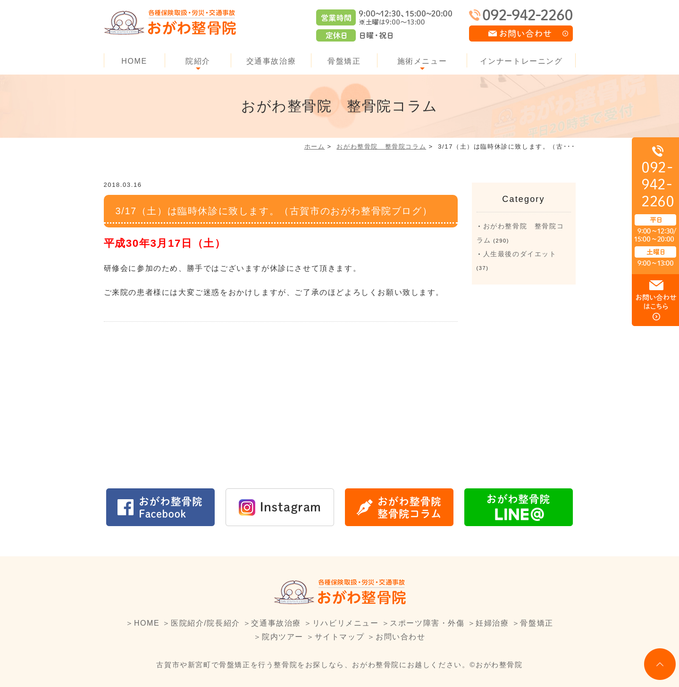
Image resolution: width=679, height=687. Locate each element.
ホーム (314, 146)
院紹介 (197, 61)
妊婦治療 (492, 623)
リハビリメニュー (345, 623)
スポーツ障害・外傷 (427, 623)
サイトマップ (340, 637)
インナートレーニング (521, 61)
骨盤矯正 (343, 61)
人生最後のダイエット (520, 254)
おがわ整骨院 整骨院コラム (381, 146)
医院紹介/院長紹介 (205, 623)
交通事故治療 (271, 61)
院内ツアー (282, 637)
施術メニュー (422, 61)
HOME (134, 61)
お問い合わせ (401, 637)
